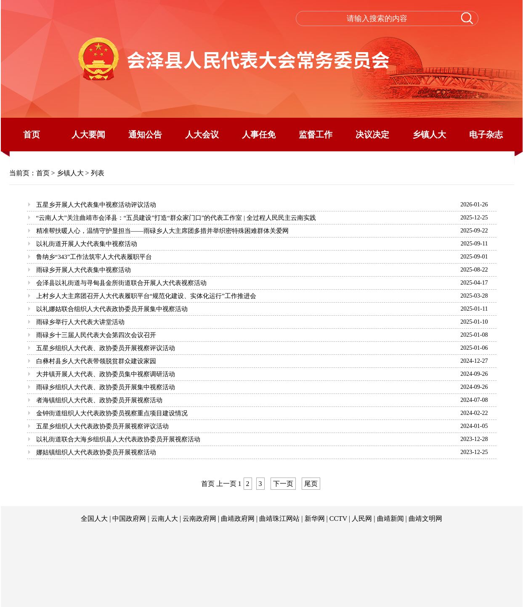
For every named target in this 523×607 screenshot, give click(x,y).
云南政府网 (199, 518)
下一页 (283, 483)
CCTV (338, 518)
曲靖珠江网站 (279, 518)
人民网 (362, 518)
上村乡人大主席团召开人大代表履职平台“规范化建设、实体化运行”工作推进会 (146, 296)
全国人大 (94, 518)
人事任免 (259, 134)
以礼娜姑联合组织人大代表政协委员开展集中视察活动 (112, 309)
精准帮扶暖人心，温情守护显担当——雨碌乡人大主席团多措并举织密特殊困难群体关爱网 (162, 230)
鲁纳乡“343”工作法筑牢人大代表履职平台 (94, 256)
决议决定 (372, 134)
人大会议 (202, 134)
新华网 (315, 518)
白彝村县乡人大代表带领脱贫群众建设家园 (96, 361)
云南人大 (164, 518)
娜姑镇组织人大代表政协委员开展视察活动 (96, 452)
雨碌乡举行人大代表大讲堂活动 (80, 322)
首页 (31, 134)
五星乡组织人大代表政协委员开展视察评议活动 (102, 426)
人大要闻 (88, 134)
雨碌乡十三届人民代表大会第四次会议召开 (96, 335)
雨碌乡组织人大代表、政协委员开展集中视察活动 (105, 387)
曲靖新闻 (390, 518)
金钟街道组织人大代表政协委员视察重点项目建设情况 (112, 413)
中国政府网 (129, 518)
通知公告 (145, 134)
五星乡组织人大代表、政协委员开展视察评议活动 (105, 348)
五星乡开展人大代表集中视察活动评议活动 (96, 204)
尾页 (311, 483)
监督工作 (315, 134)
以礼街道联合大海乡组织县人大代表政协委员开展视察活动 (118, 439)
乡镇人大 (429, 134)
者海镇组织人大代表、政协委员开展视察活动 (99, 400)
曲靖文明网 (425, 518)
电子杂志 (486, 134)
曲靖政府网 (238, 518)
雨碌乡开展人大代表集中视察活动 (83, 270)
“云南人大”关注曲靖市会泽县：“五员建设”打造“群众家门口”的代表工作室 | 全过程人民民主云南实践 (176, 217)
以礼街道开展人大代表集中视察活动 (86, 243)
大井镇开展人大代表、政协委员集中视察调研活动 (105, 374)
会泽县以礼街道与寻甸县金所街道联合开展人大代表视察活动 (121, 283)
